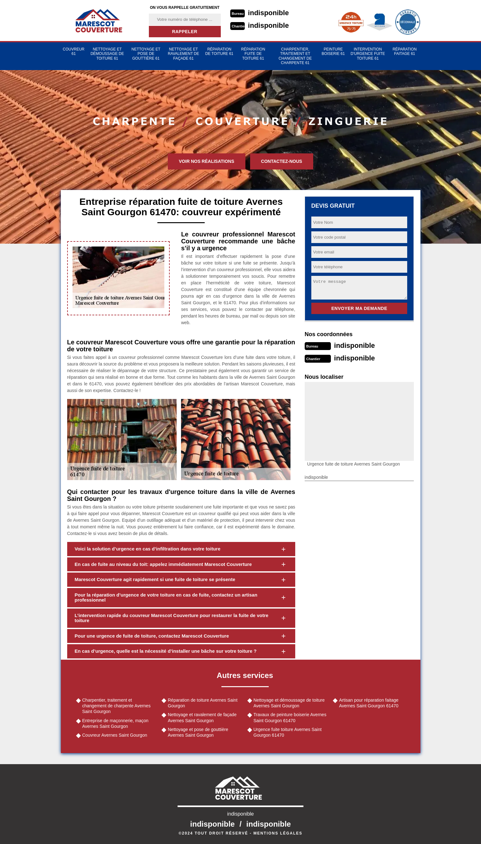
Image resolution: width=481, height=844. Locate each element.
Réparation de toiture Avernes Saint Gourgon (203, 703)
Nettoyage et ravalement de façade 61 (183, 54)
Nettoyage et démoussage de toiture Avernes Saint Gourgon (289, 703)
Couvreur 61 (74, 51)
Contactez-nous (281, 161)
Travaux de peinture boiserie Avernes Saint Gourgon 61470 (290, 717)
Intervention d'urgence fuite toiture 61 (368, 54)
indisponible (268, 13)
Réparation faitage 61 (405, 51)
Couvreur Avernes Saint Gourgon (114, 735)
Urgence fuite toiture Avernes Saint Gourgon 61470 (288, 732)
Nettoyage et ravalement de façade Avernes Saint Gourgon (202, 717)
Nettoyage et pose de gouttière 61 (146, 54)
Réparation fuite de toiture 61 (253, 54)
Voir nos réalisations (206, 161)
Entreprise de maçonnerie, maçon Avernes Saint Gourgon (115, 723)
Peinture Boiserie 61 (333, 51)
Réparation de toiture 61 (219, 51)
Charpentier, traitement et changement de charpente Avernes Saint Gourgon (116, 706)
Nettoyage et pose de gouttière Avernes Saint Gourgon (198, 732)
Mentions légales (277, 833)
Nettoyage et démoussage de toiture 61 (107, 54)
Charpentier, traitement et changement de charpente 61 (295, 56)
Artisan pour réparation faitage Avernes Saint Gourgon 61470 (368, 703)
